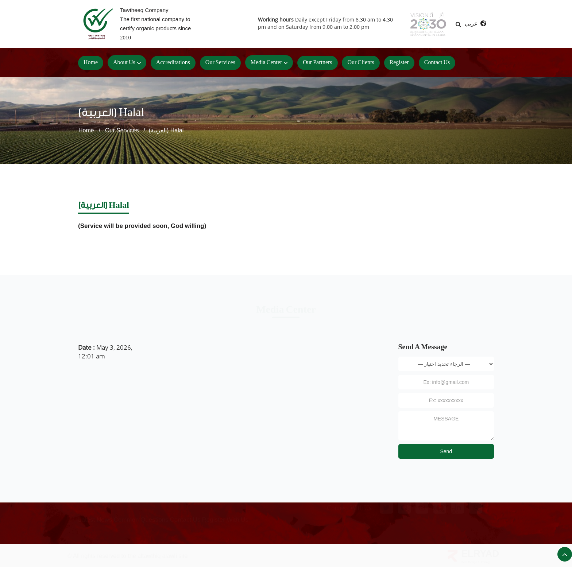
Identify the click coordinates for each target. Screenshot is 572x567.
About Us (124, 62)
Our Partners (317, 62)
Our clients (360, 62)
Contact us (437, 62)
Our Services (122, 130)
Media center (266, 62)
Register (399, 62)
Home (91, 62)
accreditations (173, 62)
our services (220, 62)
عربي (475, 23)
